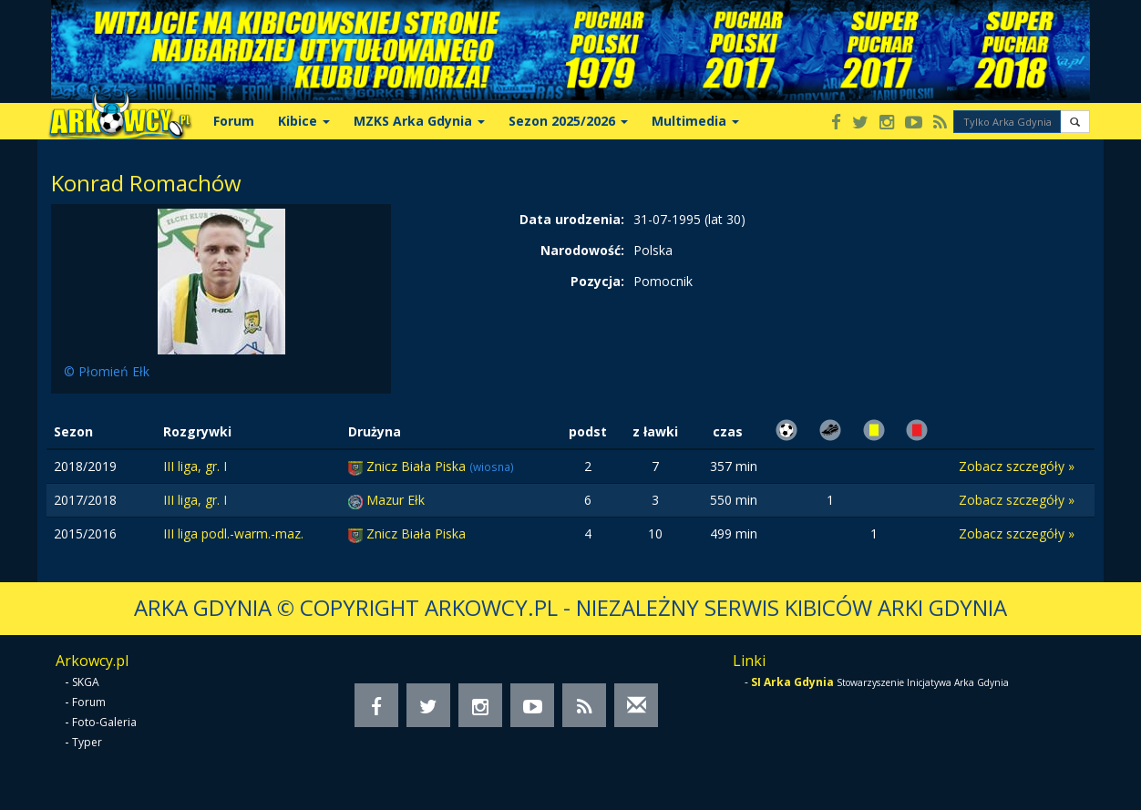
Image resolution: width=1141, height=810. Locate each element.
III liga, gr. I (195, 466)
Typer (87, 742)
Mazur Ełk (395, 499)
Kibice (304, 120)
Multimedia (695, 120)
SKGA (85, 682)
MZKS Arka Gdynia (419, 120)
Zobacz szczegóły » (1016, 466)
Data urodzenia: (571, 219)
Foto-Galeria (104, 722)
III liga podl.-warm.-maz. (233, 533)
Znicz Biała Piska (417, 466)
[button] (1075, 121)
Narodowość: (582, 250)
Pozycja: (597, 281)
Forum (233, 120)
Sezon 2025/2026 (568, 120)
